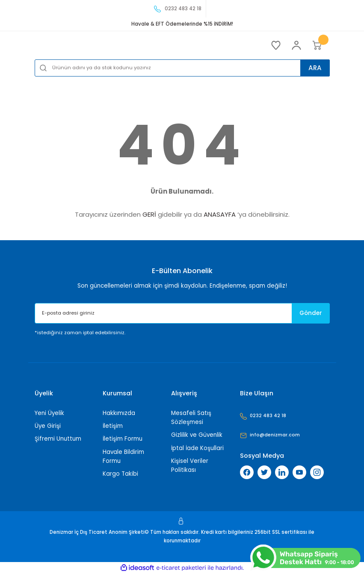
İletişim (113, 426)
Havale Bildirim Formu (123, 456)
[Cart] (317, 45)
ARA (313, 67)
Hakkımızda (119, 413)
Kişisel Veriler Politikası (189, 465)
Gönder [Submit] (307, 313)
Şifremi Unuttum (58, 439)
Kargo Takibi (120, 474)
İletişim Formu (122, 439)
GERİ (149, 214)
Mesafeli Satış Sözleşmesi (191, 417)
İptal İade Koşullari (197, 448)
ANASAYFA (220, 214)
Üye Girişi (48, 426)
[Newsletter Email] (182, 313)
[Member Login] (296, 45)
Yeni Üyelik (49, 413)
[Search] (182, 68)
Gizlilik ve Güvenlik (196, 435)
